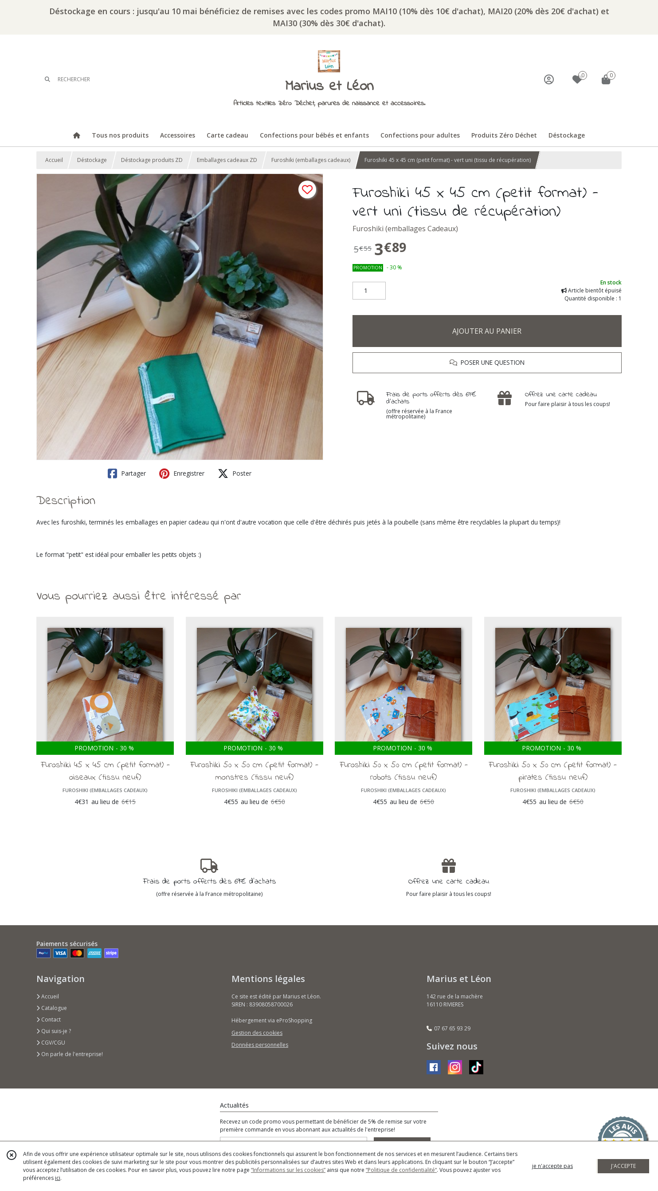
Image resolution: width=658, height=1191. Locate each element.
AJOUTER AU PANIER (486, 331)
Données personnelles (259, 1045)
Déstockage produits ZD (152, 160)
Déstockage (92, 160)
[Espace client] (549, 79)
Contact (48, 1019)
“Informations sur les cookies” (288, 1170)
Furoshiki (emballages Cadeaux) (405, 228)
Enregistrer (181, 473)
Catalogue (51, 1008)
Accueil (54, 160)
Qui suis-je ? (53, 1031)
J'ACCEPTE (623, 1166)
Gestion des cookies (256, 1033)
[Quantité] (369, 291)
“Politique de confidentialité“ (401, 1170)
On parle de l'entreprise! (69, 1054)
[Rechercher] (47, 79)
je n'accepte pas (552, 1166)
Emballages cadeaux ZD (227, 160)
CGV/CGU (50, 1042)
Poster (234, 473)
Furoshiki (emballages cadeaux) (310, 160)
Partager (127, 473)
